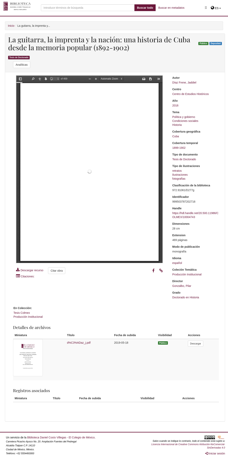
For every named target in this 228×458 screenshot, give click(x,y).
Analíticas (22, 64)
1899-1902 (178, 147)
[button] (216, 8)
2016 (175, 105)
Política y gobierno (183, 117)
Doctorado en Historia (185, 297)
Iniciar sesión (215, 453)
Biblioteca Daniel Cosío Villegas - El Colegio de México (61, 437)
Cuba (175, 136)
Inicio (11, 25)
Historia (177, 124)
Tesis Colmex (21, 312)
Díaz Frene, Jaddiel (184, 82)
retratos (177, 170)
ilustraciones (180, 174)
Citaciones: (25, 276)
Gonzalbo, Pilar (181, 285)
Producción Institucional (187, 274)
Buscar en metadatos (171, 7)
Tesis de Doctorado (18, 57)
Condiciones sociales (185, 120)
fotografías (178, 178)
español (177, 263)
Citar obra (57, 270)
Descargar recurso (29, 270)
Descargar (195, 343)
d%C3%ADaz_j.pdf (79, 342)
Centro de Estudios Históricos (190, 94)
